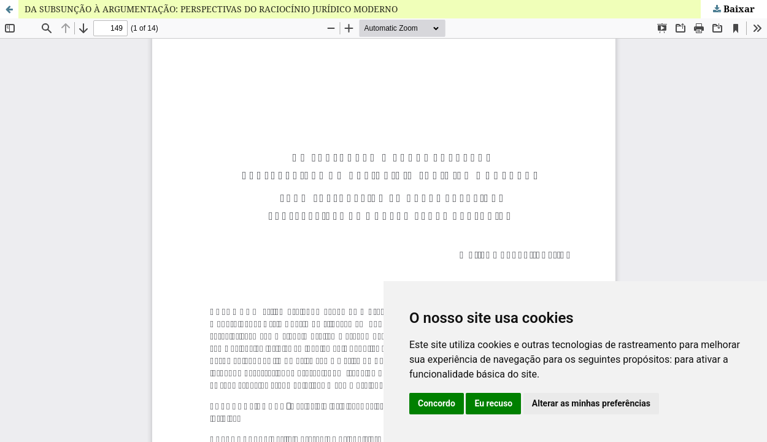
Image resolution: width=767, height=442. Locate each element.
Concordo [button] (436, 403)
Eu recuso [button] (493, 403)
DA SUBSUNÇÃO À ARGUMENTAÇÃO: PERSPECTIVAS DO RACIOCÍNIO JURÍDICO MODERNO (211, 9)
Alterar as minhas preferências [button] (591, 403)
